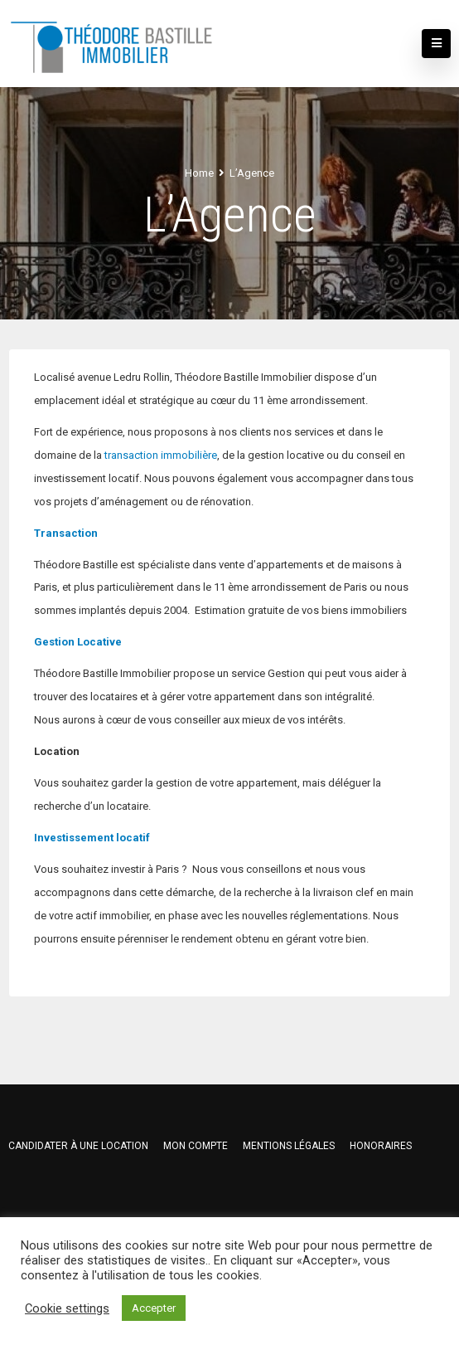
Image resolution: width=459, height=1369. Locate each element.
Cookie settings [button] (67, 1308)
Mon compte (195, 1146)
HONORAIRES (381, 1146)
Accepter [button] (154, 1308)
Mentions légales (289, 1146)
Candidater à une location (78, 1146)
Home (199, 173)
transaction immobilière (160, 455)
